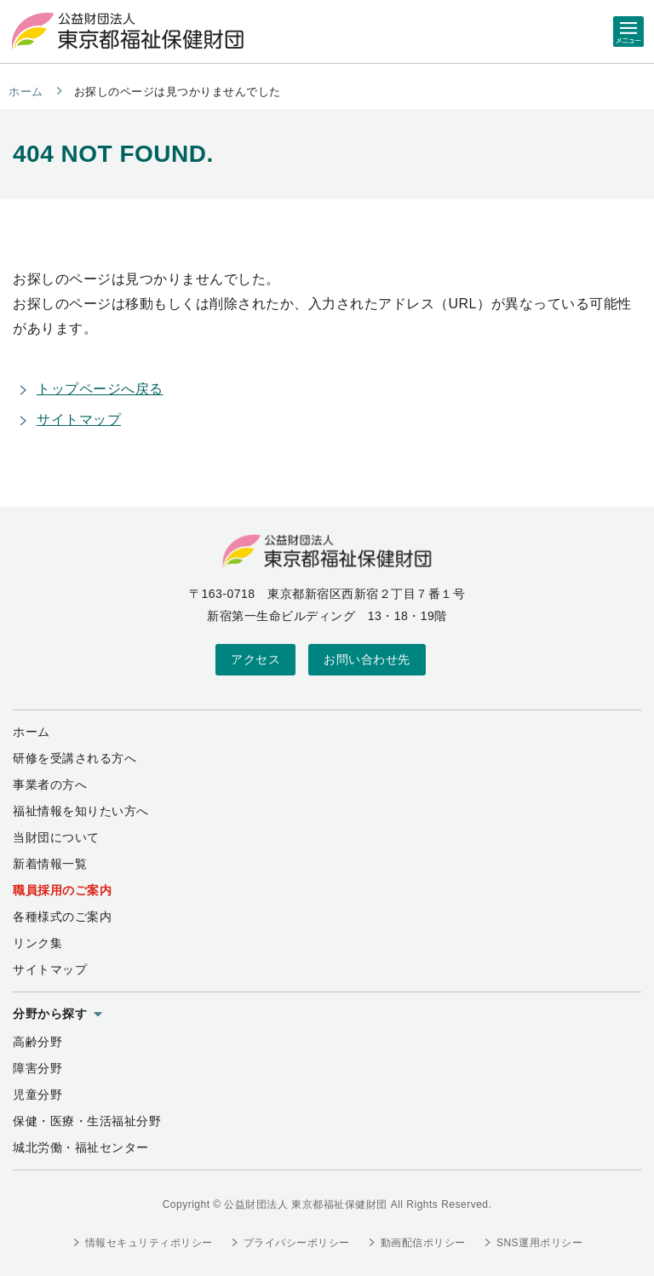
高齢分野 (37, 1042)
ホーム (26, 91)
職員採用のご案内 (62, 890)
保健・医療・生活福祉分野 (87, 1121)
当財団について (56, 837)
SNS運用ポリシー (539, 1243)
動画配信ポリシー (423, 1243)
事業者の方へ (50, 784)
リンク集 (37, 943)
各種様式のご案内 (62, 916)
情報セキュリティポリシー (149, 1243)
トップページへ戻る (100, 389)
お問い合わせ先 (367, 659)
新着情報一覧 (50, 864)
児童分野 (37, 1094)
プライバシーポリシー (297, 1243)
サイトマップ (79, 419)
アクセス (255, 659)
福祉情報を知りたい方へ (81, 811)
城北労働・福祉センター (81, 1147)
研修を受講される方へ (74, 758)
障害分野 (37, 1068)
